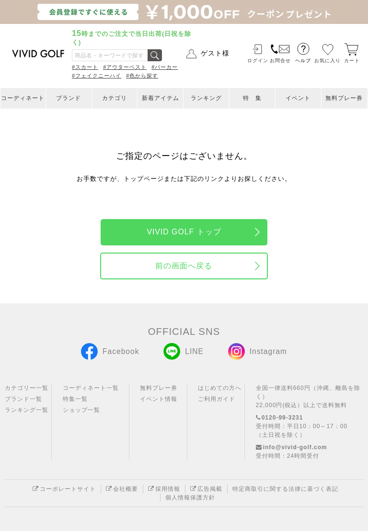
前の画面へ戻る (183, 266)
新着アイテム (160, 98)
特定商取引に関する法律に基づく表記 (285, 489)
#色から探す (142, 75)
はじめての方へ (220, 388)
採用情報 (164, 489)
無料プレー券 (344, 98)
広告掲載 (206, 489)
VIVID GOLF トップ (184, 232)
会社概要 (122, 489)
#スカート (85, 67)
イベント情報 (158, 399)
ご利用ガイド (216, 399)
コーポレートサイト (64, 489)
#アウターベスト (125, 67)
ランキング (206, 98)
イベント (298, 98)
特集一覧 (75, 399)
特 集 (252, 98)
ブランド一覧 (23, 399)
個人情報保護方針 (190, 497)
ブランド (68, 98)
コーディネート (23, 98)
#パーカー (164, 67)
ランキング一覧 (26, 410)
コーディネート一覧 (91, 388)
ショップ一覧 (81, 410)
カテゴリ (114, 98)
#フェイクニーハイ (96, 75)
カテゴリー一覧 (26, 388)
